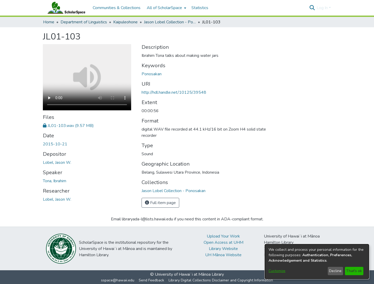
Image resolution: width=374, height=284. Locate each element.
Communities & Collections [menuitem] (117, 8)
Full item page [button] (160, 203)
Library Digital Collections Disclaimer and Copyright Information (221, 280)
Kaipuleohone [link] (125, 22)
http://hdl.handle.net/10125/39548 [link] (174, 92)
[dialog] (317, 261)
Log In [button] (323, 8)
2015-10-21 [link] (55, 144)
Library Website (223, 249)
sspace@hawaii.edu (117, 280)
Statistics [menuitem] (199, 8)
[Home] (65, 7)
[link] (68, 126)
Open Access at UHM (223, 242)
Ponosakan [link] (152, 74)
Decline (335, 270)
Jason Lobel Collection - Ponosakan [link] (170, 22)
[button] (312, 8)
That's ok (354, 270)
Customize (277, 270)
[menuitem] (166, 8)
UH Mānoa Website (223, 255)
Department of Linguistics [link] (84, 22)
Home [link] (48, 22)
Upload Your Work (223, 236)
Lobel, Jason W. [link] (57, 162)
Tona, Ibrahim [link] (54, 181)
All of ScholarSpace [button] (164, 8)
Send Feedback (151, 280)
